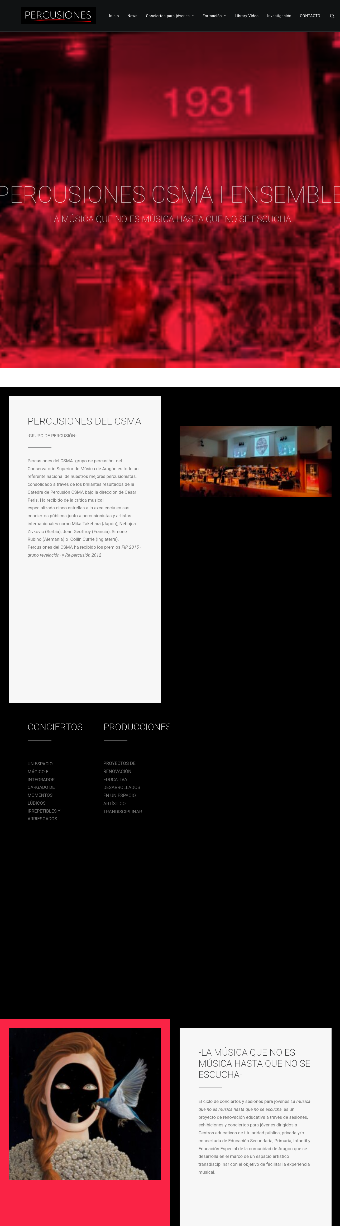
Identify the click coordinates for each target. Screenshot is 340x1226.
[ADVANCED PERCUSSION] (58, 15)
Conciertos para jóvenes (170, 16)
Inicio (114, 16)
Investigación (279, 16)
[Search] (332, 15)
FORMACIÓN (215, 1158)
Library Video (247, 16)
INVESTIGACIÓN (187, 1166)
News (132, 16)
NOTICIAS (183, 1150)
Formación (214, 16)
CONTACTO (310, 16)
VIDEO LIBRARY (222, 1166)
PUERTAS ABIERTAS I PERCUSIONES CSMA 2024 (169, 1067)
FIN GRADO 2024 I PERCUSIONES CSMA (68, 1067)
